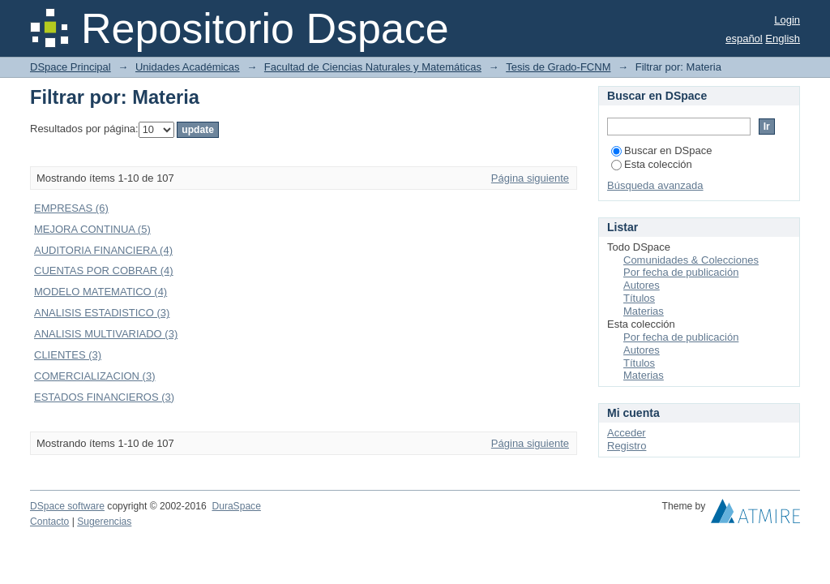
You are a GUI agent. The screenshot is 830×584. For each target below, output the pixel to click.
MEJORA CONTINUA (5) (92, 229)
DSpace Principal (70, 67)
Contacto (49, 521)
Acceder (626, 433)
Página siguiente (530, 178)
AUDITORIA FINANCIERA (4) (103, 250)
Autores (641, 285)
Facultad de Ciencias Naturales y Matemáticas (372, 67)
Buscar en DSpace (661, 150)
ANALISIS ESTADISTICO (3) (101, 313)
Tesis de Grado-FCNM (558, 67)
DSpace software (67, 506)
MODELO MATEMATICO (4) (100, 292)
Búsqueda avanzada (655, 185)
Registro (626, 446)
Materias (643, 311)
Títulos (639, 298)
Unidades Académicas (187, 67)
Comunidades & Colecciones (691, 260)
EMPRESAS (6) (71, 208)
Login (787, 20)
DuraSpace (236, 506)
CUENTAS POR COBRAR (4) (103, 270)
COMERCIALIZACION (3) (95, 376)
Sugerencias (104, 521)
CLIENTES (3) (67, 355)
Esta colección (651, 164)
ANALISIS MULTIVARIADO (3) (106, 334)
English (782, 38)
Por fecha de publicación (680, 272)
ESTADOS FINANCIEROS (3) (104, 397)
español (744, 38)
